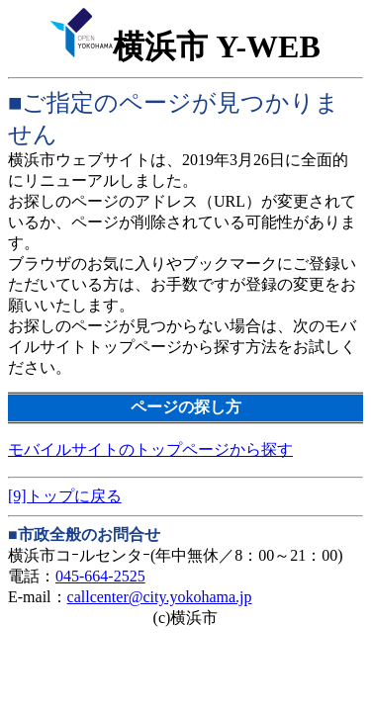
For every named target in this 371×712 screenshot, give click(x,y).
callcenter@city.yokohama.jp (159, 596)
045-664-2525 (100, 576)
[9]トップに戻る (65, 496)
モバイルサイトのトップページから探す (150, 449)
